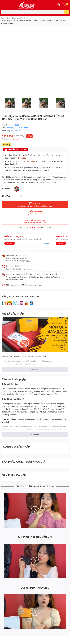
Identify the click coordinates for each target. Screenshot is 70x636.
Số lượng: (6, 196)
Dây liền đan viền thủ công (17, 128)
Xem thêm (35, 369)
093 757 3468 (34, 227)
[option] (9, 103)
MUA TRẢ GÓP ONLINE (35, 221)
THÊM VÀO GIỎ (35, 212)
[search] (66, 12)
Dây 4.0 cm (15, 130)
